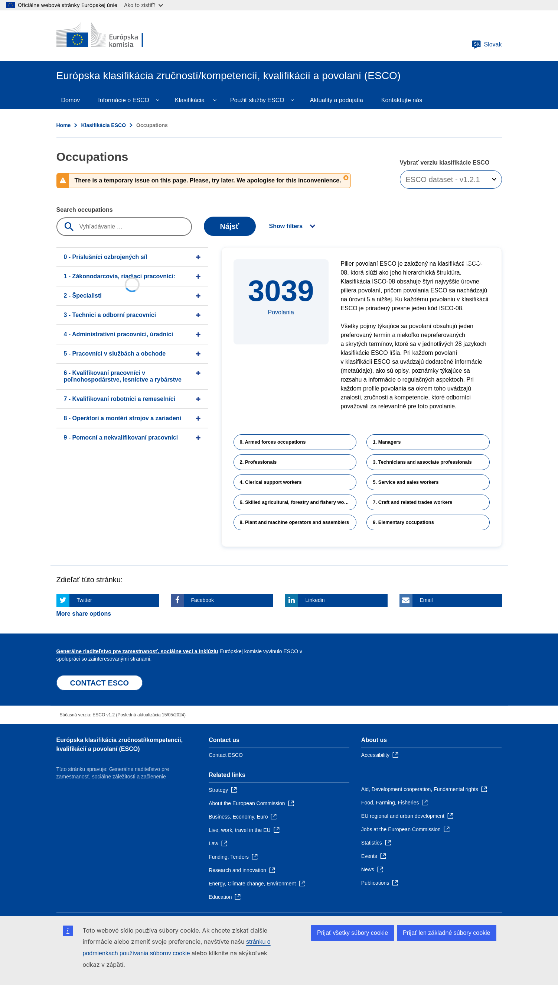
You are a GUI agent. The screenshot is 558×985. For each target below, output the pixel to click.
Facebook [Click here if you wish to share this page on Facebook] (202, 600)
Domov (70, 100)
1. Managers (387, 442)
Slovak (487, 44)
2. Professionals (258, 462)
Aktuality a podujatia (336, 100)
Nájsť (229, 226)
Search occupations (84, 210)
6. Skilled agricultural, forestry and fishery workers (298, 502)
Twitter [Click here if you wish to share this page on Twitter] (84, 600)
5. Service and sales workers (405, 482)
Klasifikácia (190, 100)
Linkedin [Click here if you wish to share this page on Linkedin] (315, 600)
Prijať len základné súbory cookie (446, 933)
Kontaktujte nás (401, 100)
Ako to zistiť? (143, 5)
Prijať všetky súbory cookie (352, 933)
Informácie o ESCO (123, 100)
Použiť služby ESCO (257, 100)
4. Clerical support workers (271, 482)
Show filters (286, 226)
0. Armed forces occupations (273, 442)
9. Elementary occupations (403, 522)
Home (63, 125)
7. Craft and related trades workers (412, 502)
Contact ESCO (226, 755)
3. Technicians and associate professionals (422, 462)
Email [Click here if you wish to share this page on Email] (426, 600)
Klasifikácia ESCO (103, 125)
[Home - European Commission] (110, 35)
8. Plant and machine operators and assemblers (294, 522)
